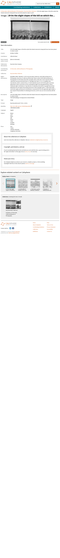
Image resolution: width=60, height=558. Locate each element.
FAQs (48, 222)
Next (57, 183)
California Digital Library (13, 233)
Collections (37, 7)
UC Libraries (17, 231)
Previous (3, 183)
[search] (57, 3)
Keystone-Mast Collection (30, 11)
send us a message (29, 163)
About (57, 7)
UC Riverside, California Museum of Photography (12, 11)
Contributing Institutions (22, 7)
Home (34, 222)
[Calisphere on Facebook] (13, 228)
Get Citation (3, 42)
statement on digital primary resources (39, 140)
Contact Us (49, 231)
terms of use (28, 151)
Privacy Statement (51, 227)
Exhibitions (48, 7)
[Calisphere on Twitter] (10, 228)
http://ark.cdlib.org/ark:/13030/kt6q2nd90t (20, 106)
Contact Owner (55, 42)
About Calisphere (37, 224)
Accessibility (50, 229)
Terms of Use (50, 224)
